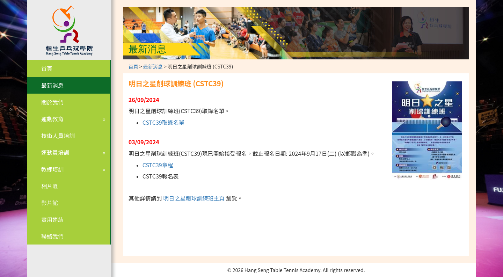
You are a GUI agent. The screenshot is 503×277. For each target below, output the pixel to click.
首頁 (46, 68)
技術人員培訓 (58, 135)
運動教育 (52, 119)
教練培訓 (52, 169)
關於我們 (52, 102)
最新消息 (52, 85)
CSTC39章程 (158, 165)
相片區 (49, 186)
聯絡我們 (52, 236)
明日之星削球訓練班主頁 (194, 198)
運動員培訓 (55, 152)
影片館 (49, 202)
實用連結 (52, 219)
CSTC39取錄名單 (163, 122)
